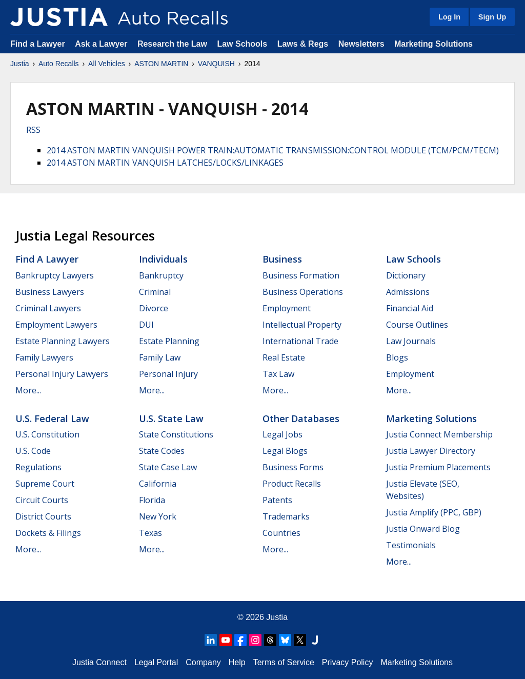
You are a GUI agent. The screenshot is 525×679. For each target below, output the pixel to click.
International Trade (300, 341)
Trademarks (286, 516)
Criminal (155, 291)
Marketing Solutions (433, 43)
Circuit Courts (41, 500)
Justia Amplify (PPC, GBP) (433, 512)
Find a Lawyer (37, 43)
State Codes (162, 450)
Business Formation (300, 275)
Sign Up (492, 17)
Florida (152, 500)
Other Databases (300, 418)
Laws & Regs (303, 43)
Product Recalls (291, 483)
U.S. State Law (171, 418)
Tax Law (278, 374)
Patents (277, 500)
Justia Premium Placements (438, 467)
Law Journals (411, 341)
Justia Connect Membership (439, 434)
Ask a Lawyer (102, 43)
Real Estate (283, 357)
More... (28, 390)
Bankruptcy (161, 275)
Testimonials (411, 545)
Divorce (153, 308)
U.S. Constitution (47, 434)
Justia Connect (99, 662)
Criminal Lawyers (48, 308)
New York (157, 516)
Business (282, 259)
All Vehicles (106, 63)
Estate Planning (169, 341)
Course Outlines (417, 324)
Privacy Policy (347, 662)
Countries (281, 532)
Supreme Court (44, 483)
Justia (19, 63)
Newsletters (361, 43)
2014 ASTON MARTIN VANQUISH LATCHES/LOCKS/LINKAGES (165, 162)
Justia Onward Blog (423, 528)
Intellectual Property (301, 324)
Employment (286, 308)
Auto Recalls (58, 63)
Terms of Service (283, 662)
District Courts (43, 516)
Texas (150, 532)
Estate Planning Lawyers (62, 341)
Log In (449, 17)
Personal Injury (168, 374)
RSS (33, 129)
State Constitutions (176, 434)
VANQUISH (216, 63)
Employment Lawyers (56, 324)
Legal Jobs (282, 434)
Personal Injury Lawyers (61, 374)
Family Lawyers (44, 357)
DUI (146, 324)
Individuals (163, 259)
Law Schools (242, 43)
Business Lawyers (49, 291)
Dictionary (406, 275)
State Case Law (168, 467)
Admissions (408, 291)
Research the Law (172, 43)
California (157, 483)
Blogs (397, 357)
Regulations (38, 467)
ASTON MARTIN (161, 63)
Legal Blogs (285, 450)
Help (237, 662)
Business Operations (302, 291)
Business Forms (293, 467)
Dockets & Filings (48, 532)
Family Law (159, 357)
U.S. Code (33, 450)
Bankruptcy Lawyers (54, 275)
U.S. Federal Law (52, 418)
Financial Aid (409, 308)
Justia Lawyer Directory (430, 450)
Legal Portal (156, 662)
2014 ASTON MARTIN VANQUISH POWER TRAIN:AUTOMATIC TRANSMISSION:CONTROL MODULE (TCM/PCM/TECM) (273, 150)
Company (203, 662)
